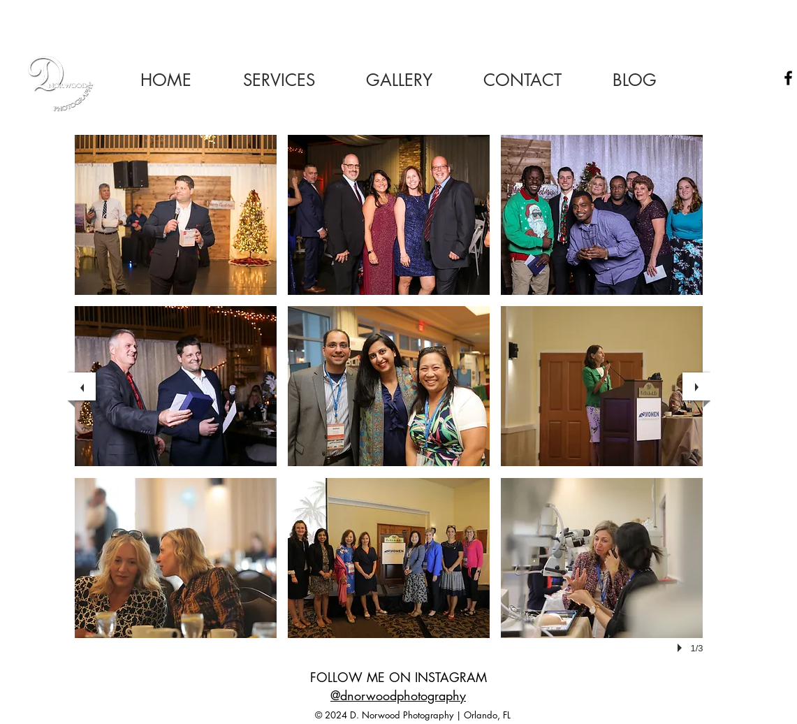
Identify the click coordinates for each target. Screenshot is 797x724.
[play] (682, 648)
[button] (176, 215)
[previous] (82, 386)
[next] (696, 386)
